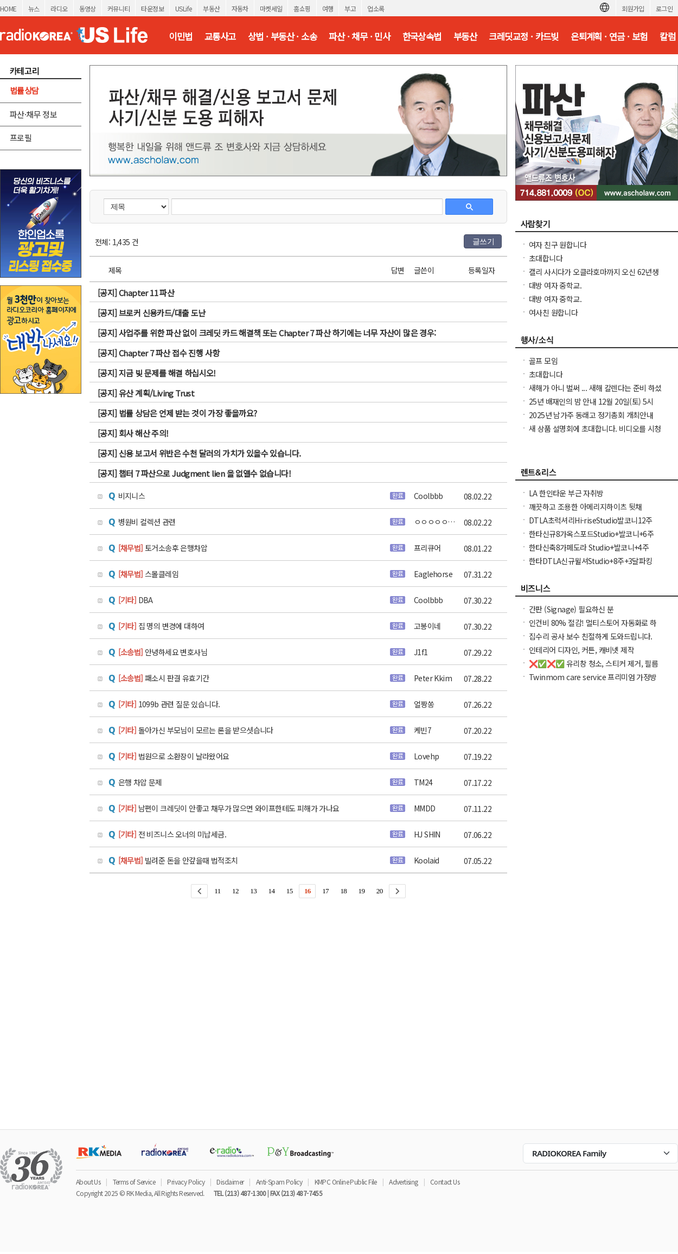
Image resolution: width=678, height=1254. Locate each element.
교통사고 (220, 36)
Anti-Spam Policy (279, 1181)
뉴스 (34, 8)
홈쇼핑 (301, 8)
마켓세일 (271, 8)
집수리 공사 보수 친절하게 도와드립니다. (591, 636)
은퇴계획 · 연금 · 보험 (609, 36)
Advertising (403, 1181)
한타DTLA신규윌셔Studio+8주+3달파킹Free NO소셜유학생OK (591, 566)
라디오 (58, 8)
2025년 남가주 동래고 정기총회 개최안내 (591, 415)
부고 (350, 8)
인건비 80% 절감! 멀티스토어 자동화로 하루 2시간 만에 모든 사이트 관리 (593, 628)
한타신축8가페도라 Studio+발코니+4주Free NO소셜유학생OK (589, 553)
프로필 (20, 137)
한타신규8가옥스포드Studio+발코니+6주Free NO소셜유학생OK (591, 539)
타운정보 (152, 8)
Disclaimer (230, 1181)
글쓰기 (483, 241)
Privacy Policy (185, 1181)
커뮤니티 (118, 8)
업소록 (375, 8)
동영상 (87, 8)
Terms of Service (134, 1181)
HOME (8, 8)
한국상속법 (422, 36)
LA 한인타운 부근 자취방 (566, 493)
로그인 (664, 8)
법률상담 (24, 90)
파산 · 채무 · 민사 (359, 36)
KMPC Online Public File (346, 1181)
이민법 (180, 36)
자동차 (240, 8)
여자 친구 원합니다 (557, 244)
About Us (88, 1181)
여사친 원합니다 (553, 312)
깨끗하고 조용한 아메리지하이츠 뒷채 (585, 506)
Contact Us (444, 1181)
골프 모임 (543, 360)
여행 (328, 8)
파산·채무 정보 (33, 114)
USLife (183, 8)
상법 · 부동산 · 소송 (282, 36)
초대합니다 (545, 258)
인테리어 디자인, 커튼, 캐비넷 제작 (581, 649)
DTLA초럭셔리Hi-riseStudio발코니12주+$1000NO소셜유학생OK (591, 525)
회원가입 (633, 8)
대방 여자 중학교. (555, 285)
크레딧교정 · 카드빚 (523, 36)
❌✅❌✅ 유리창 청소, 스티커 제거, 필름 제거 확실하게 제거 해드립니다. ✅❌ (593, 669)
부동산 (211, 8)
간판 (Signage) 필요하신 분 (571, 609)
